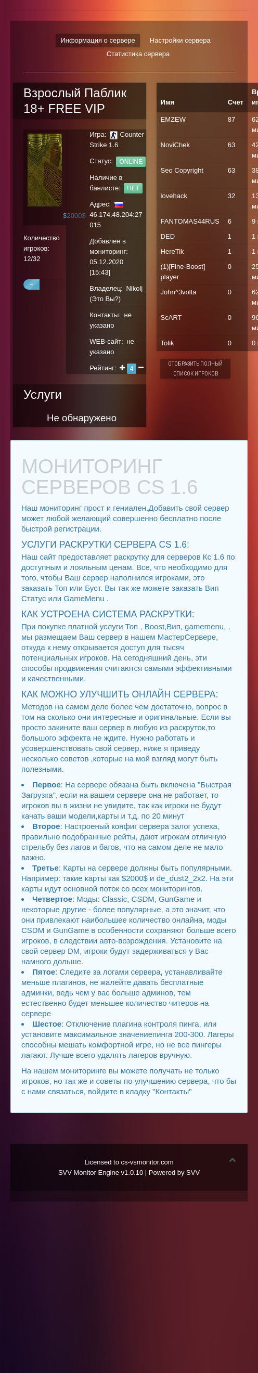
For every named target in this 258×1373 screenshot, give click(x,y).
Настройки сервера (180, 40)
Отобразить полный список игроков (195, 368)
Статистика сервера (138, 54)
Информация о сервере (97, 40)
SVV (193, 1172)
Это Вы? (105, 299)
